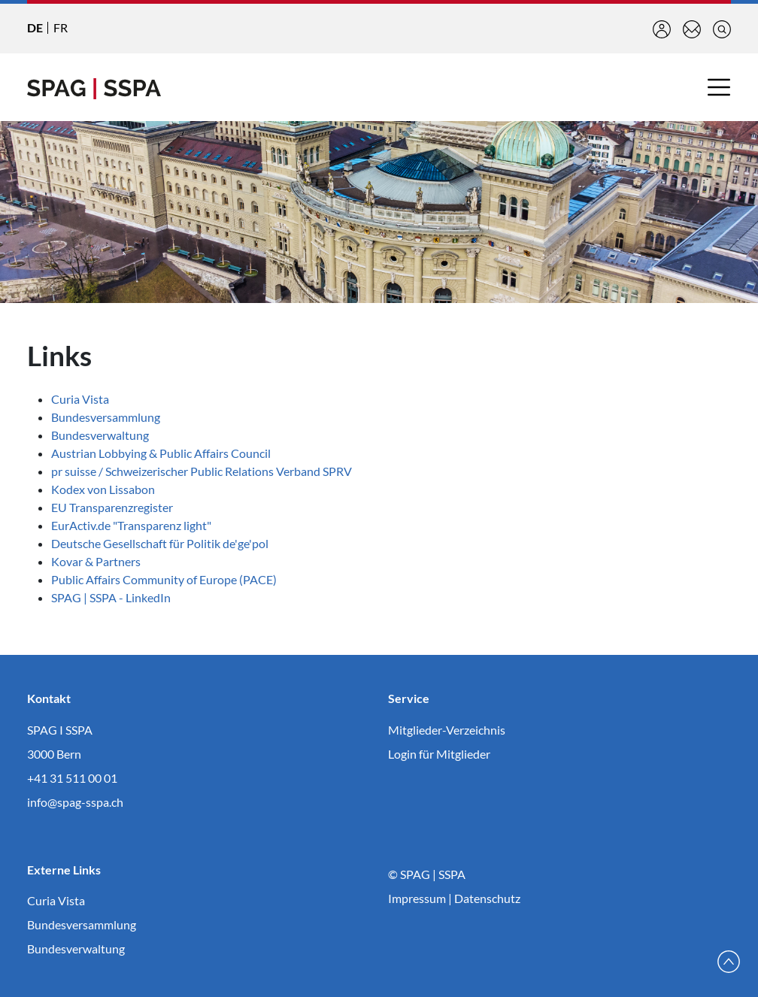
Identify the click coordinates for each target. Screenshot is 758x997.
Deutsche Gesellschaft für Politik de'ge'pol (163, 543)
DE (35, 27)
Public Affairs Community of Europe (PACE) (164, 579)
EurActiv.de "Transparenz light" (131, 525)
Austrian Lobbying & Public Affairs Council (161, 453)
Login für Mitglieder (439, 754)
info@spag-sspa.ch (75, 802)
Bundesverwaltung (100, 435)
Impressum (417, 898)
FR (60, 27)
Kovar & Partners (96, 561)
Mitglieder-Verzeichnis (446, 730)
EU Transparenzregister (112, 507)
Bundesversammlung (105, 417)
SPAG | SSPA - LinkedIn (111, 597)
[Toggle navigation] (719, 87)
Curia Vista (80, 399)
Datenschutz (487, 898)
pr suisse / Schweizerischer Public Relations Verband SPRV (201, 471)
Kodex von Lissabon (103, 489)
